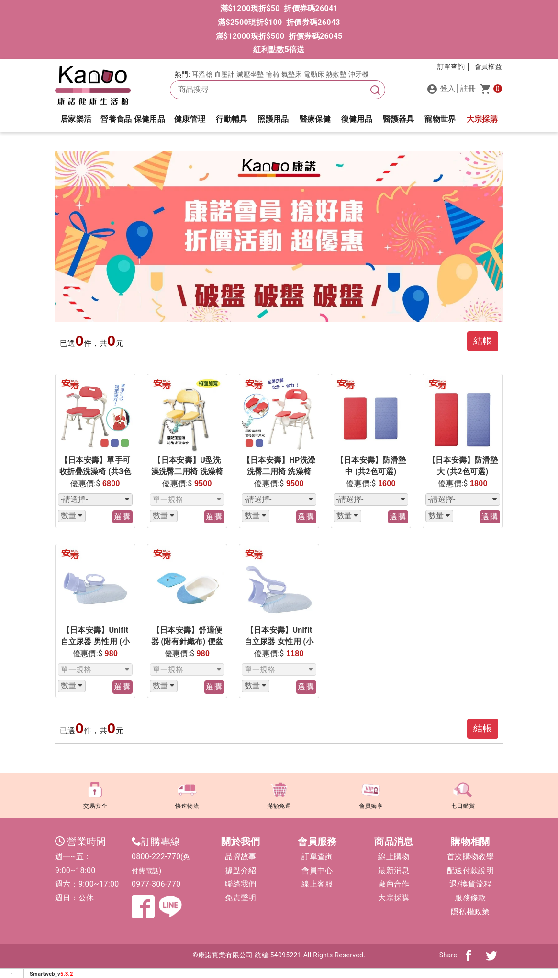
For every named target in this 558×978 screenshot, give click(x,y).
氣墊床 (291, 74)
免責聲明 (240, 897)
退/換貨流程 (470, 883)
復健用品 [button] (356, 119)
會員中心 (317, 870)
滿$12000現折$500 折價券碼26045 (279, 36)
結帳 (482, 340)
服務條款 (470, 897)
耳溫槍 (202, 74)
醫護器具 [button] (398, 119)
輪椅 (272, 74)
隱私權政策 (470, 911)
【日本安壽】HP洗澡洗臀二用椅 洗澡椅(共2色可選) (279, 471)
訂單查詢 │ (454, 66)
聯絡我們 (240, 883)
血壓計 (224, 74)
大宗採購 (482, 119)
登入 (441, 89)
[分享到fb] (468, 955)
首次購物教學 (470, 856)
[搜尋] (375, 90)
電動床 (313, 74)
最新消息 (393, 870)
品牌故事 (240, 856)
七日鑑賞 (463, 793)
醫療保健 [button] (315, 119)
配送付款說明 (470, 870)
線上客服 (317, 883)
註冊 (468, 88)
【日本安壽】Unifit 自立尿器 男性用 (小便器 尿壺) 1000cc (95, 641)
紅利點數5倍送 (278, 49)
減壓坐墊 (250, 74)
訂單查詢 (317, 856)
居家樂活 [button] (75, 119)
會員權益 (488, 66)
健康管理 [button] (189, 119)
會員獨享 (371, 793)
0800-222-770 (156, 856)
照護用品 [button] (273, 119)
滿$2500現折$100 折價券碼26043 (279, 22)
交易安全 (95, 793)
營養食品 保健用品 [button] (132, 119)
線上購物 (393, 856)
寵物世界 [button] (440, 119)
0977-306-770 (156, 883)
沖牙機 (358, 74)
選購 (122, 516)
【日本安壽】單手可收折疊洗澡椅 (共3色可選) (95, 471)
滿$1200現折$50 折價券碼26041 (279, 8)
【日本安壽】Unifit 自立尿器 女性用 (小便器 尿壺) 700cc (279, 641)
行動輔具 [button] (231, 119)
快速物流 (187, 793)
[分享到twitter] (491, 955)
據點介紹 (240, 870)
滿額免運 (279, 793)
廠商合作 (393, 883)
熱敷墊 (336, 74)
